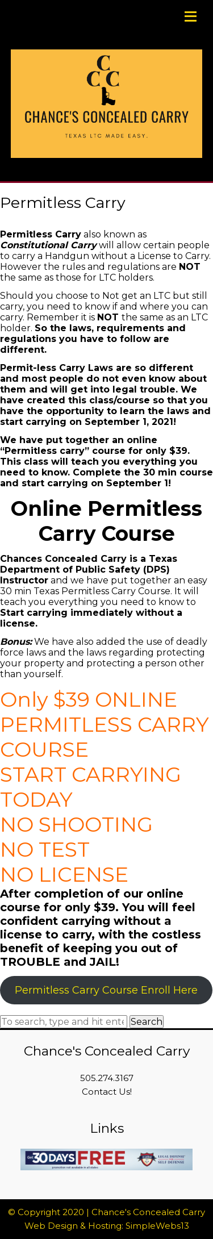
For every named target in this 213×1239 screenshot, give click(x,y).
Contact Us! (107, 1091)
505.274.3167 (106, 1078)
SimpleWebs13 (157, 1225)
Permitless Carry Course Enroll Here (106, 990)
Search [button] (146, 1021)
